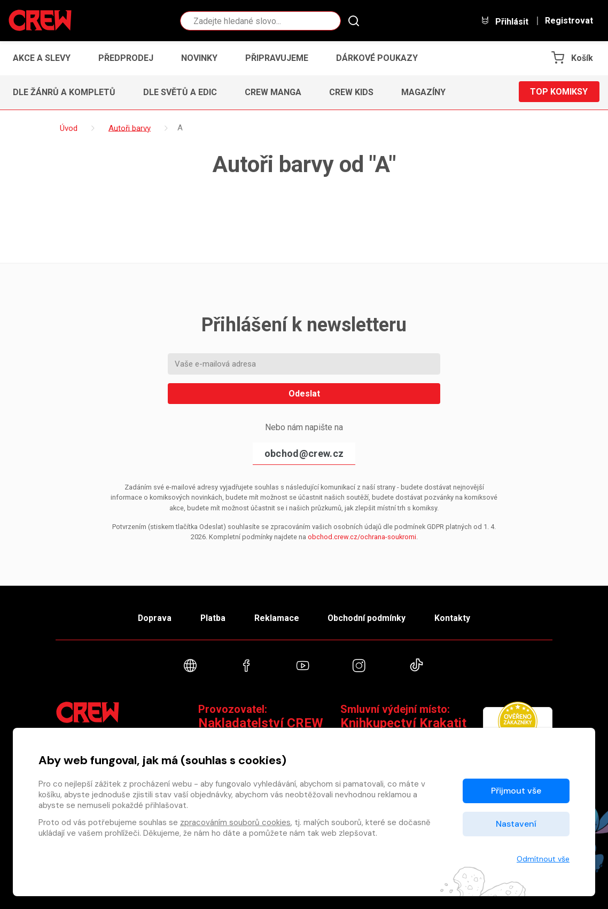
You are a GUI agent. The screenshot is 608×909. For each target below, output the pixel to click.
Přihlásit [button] (504, 21)
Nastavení (516, 823)
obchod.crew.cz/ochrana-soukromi (362, 537)
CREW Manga (273, 92)
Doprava (153, 617)
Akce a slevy (42, 58)
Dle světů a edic (180, 92)
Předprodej (125, 58)
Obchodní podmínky (368, 617)
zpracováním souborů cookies (235, 822)
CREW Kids (351, 92)
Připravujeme (276, 58)
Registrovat (569, 21)
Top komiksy (559, 92)
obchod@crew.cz (304, 453)
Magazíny (423, 92)
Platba (212, 617)
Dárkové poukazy (377, 58)
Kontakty (454, 617)
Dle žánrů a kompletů (64, 92)
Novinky (199, 58)
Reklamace (276, 617)
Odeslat (304, 394)
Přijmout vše (516, 790)
